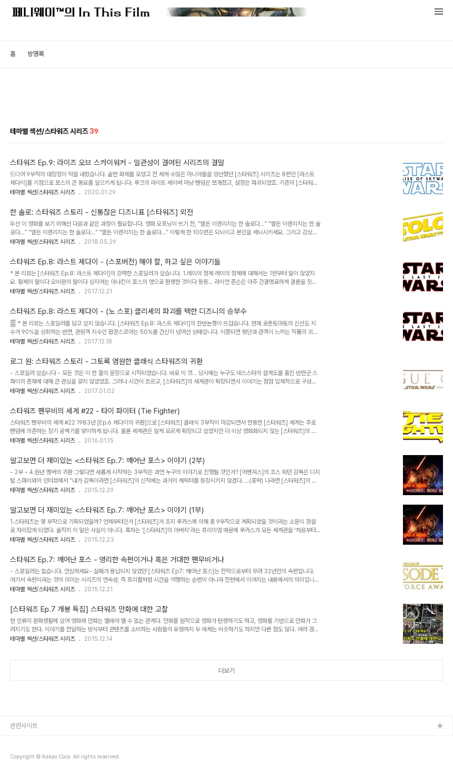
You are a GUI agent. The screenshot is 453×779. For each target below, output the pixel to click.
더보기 (226, 670)
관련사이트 (24, 725)
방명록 (36, 54)
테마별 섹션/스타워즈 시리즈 (42, 192)
